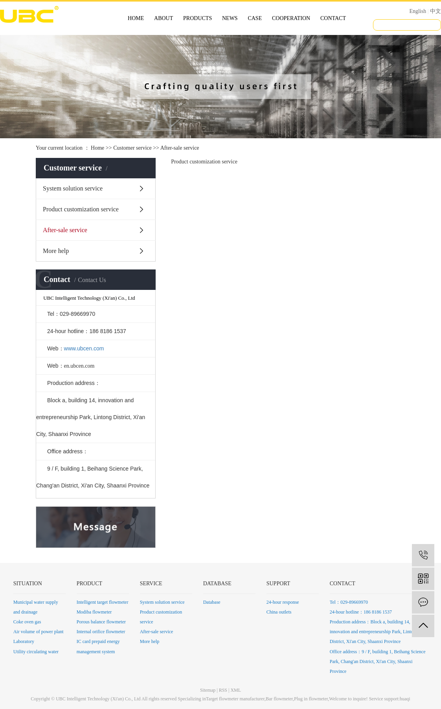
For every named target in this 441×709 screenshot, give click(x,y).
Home (97, 148)
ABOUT (163, 18)
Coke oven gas (27, 622)
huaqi (405, 699)
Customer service (132, 148)
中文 (435, 11)
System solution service (73, 188)
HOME (136, 18)
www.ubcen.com (84, 348)
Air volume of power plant (38, 631)
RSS (223, 690)
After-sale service (65, 230)
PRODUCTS (197, 18)
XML (235, 690)
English (417, 11)
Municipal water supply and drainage (35, 607)
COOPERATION (291, 18)
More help (56, 250)
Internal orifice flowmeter (101, 631)
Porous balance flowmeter (101, 622)
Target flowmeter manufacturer (235, 699)
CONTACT (333, 18)
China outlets (279, 612)
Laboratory (23, 641)
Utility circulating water (36, 651)
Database (211, 602)
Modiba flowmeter (94, 612)
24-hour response (282, 602)
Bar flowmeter (279, 699)
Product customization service (81, 209)
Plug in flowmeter (311, 699)
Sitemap (207, 690)
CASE (255, 18)
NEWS (230, 18)
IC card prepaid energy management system (98, 646)
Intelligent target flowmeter (103, 602)
